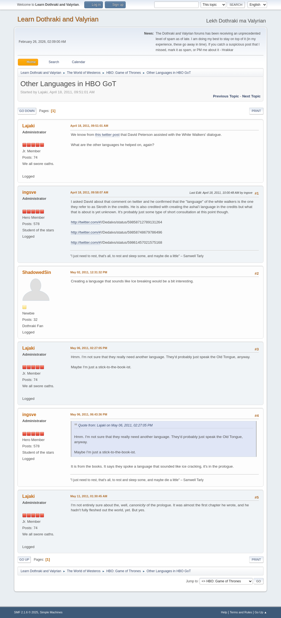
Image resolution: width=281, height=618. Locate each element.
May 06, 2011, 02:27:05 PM (88, 348)
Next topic (251, 96)
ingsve (29, 192)
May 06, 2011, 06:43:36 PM (88, 414)
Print (256, 111)
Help (224, 612)
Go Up (24, 559)
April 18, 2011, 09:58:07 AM (89, 192)
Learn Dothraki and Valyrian (58, 19)
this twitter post (107, 135)
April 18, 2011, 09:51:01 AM (89, 125)
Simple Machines (51, 612)
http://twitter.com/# (85, 222)
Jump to (192, 581)
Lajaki (28, 125)
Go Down (27, 111)
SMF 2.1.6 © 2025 (26, 612)
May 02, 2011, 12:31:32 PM (88, 272)
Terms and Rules (241, 612)
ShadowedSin (36, 272)
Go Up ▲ (261, 612)
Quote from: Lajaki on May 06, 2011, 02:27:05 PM (115, 425)
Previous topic (226, 96)
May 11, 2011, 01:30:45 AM (88, 496)
